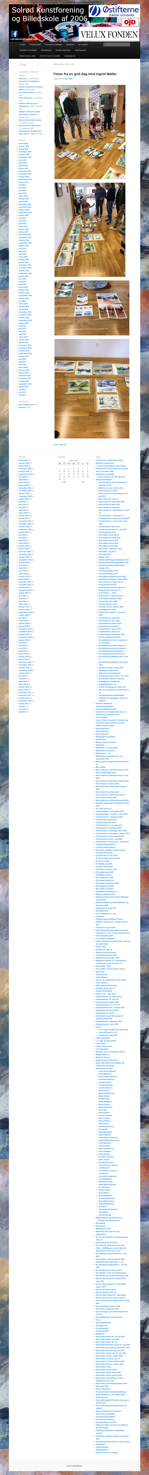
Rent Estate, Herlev (103, 1367)
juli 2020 (22, 301)
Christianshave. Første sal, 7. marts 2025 (112, 842)
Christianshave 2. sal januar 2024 (109, 817)
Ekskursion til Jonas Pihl (106, 908)
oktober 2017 (24, 381)
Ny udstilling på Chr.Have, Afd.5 (108, 1270)
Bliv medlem (83, 45)
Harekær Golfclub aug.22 (106, 952)
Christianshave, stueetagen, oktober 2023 (112, 833)
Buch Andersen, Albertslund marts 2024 (112, 770)
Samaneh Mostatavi (107, 1198)
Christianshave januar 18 (106, 822)
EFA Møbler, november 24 (106, 891)
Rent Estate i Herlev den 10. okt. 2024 (111, 1353)
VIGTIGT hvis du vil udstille (50, 56)
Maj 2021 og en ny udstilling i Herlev (110, 1052)
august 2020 (24, 298)
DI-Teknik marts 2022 (104, 867)
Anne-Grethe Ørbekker (108, 1077)
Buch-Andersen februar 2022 (107, 784)
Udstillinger (100, 1444)
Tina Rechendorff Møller (105, 1417)
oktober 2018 (24, 351)
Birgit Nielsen (104, 1096)
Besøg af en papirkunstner (109, 1220)
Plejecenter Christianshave (110, 673)
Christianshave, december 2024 (108, 828)
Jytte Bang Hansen (106, 1149)
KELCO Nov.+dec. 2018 (108, 601)
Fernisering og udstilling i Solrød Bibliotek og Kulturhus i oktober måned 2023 (112, 922)
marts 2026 (23, 143)
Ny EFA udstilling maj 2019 (109, 637)
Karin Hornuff (104, 1154)
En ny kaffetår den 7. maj (106, 914)
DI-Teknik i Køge (102, 861)
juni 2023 (22, 218)
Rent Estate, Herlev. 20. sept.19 (111, 679)
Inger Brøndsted (105, 1132)
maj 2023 (22, 221)
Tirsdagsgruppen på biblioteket (111, 695)
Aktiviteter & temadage (28, 50)
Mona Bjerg (100, 1223)
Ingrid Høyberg (105, 1135)
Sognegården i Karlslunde (109, 681)
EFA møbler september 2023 (107, 883)
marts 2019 (23, 337)
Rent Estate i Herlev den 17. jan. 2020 (114, 676)
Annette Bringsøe (106, 1085)
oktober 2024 (24, 177)
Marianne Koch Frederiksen (107, 1060)
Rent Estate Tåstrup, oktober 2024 (109, 1364)
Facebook (100, 916)
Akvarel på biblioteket (104, 706)
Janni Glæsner (102, 977)
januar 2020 (23, 309)
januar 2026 (23, 149)
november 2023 (25, 207)
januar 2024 (23, 201)
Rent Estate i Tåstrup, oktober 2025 (110, 1361)
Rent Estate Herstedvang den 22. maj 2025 (113, 1345)
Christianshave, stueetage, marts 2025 (111, 831)
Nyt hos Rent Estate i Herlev (30, 120)
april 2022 (23, 254)
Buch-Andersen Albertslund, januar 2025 (112, 781)
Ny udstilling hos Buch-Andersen (112, 645)
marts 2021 (23, 287)
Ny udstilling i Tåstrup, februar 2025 (110, 1259)
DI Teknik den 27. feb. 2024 (106, 856)
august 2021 (24, 276)
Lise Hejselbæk (102, 1049)
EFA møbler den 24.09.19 (109, 535)
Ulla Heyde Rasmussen (108, 1209)
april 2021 (23, 284)
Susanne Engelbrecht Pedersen (108, 1411)
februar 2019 (24, 340)
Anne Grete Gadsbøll (107, 1071)
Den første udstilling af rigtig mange (110, 850)
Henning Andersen (106, 1126)
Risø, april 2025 (102, 1386)
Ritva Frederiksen (103, 1389)
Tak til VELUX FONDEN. (105, 1414)
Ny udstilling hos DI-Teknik (106, 1243)
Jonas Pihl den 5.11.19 (108, 1032)
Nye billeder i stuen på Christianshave (111, 1273)
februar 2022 (24, 260)
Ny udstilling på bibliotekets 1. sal (109, 1262)
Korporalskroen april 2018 (109, 618)
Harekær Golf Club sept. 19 (110, 590)
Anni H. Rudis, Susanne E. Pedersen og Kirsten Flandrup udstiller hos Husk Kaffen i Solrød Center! (112, 723)
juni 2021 (22, 279)
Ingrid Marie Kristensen (108, 1137)
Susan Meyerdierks (106, 1201)
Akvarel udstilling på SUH (106, 709)
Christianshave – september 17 (111, 516)
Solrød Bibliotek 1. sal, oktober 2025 (110, 1395)
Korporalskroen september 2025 (109, 1021)
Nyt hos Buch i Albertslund (30, 126)
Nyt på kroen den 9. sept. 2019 (111, 668)
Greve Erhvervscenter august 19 (112, 587)
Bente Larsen (104, 1090)
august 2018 (24, 356)
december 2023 (25, 204)
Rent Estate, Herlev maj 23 (106, 1370)
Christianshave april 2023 (106, 820)
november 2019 (25, 315)
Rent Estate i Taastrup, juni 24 (108, 1359)
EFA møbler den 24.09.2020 (110, 538)
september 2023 (25, 213)
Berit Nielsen (101, 739)
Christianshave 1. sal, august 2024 (110, 811)
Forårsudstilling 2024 (104, 936)
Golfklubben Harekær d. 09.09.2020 (113, 579)
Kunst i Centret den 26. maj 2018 (112, 477)
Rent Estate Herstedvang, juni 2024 (110, 1350)
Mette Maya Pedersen (107, 1184)
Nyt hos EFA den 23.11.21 (106, 1292)
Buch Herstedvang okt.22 (106, 773)
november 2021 (25, 268)
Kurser (98, 1027)
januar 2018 (23, 373)
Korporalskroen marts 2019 (110, 629)
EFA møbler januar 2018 (108, 540)
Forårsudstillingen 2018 (108, 571)
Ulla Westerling (105, 1215)
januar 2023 (23, 232)
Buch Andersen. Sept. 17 (109, 499)
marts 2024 (23, 196)
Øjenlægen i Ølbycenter (108, 670)
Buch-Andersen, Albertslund (107, 792)
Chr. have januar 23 (103, 809)
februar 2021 (24, 290)
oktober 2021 (24, 271)
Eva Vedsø (103, 1110)
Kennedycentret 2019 (107, 610)
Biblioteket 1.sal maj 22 (105, 751)
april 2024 (23, 193)
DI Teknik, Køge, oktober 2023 (108, 858)
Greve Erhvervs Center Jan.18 (111, 582)
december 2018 (25, 345)
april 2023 (23, 224)
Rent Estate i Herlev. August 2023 (109, 1356)
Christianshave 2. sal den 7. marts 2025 (111, 814)
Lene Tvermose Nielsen (108, 1165)
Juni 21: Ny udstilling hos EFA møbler (111, 980)
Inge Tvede (100, 972)
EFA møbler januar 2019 (108, 543)
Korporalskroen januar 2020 (110, 623)
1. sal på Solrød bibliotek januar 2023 (111, 466)
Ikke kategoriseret (26, 405)
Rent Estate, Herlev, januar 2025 (108, 1375)
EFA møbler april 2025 (104, 872)
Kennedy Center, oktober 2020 (111, 607)
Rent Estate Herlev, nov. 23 (106, 1342)
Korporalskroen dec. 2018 (109, 621)
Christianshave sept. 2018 (109, 527)
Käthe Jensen (104, 1160)
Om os (98, 1320)
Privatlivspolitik (35, 45)
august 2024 (24, 182)
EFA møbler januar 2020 (108, 546)
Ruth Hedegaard (105, 1196)
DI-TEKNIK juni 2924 (104, 864)
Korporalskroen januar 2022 (107, 1010)
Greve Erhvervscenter (107, 585)
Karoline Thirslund (106, 1157)
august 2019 (24, 323)
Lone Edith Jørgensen (108, 1176)
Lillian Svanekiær (103, 1038)
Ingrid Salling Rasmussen (109, 1140)
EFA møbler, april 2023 (105, 886)
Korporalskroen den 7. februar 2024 (110, 1008)
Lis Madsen (103, 1173)
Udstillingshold (69, 56)
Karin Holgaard (105, 1151)
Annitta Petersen (105, 1088)
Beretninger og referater (105, 737)
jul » (83, 482)
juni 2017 (22, 392)
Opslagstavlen (46, 50)
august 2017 (24, 387)
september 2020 (25, 295)
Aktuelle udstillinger (63, 50)
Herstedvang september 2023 (107, 958)
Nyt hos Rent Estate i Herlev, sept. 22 (111, 1298)
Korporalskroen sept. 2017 (109, 632)
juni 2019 (22, 329)
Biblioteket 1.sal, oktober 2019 (111, 488)
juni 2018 (22, 359)
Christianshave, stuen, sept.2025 (109, 839)
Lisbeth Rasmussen (104, 1046)
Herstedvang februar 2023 (106, 955)
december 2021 (25, 265)
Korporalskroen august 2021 (107, 1002)
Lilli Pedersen (104, 1168)
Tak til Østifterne (25, 98)
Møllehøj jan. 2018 (103, 1229)
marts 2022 (23, 257)
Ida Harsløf (103, 1129)
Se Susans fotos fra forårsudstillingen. (111, 1392)
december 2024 (25, 171)
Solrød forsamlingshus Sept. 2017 (112, 687)
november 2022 (25, 237)
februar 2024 (24, 199)
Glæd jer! (22, 79)
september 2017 (25, 384)
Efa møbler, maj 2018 (107, 552)
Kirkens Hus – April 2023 (106, 994)
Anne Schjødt (101, 717)
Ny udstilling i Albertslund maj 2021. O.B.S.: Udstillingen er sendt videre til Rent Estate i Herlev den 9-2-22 (111, 1248)
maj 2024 (22, 190)
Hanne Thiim (101, 947)
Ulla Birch (103, 1207)
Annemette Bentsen (107, 1079)
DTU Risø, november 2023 (106, 869)
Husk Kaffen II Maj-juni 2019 (110, 599)
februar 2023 (24, 229)
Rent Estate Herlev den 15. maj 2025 (110, 1336)
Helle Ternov (104, 1124)
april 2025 (23, 163)
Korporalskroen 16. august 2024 (109, 997)
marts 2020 (23, 304)
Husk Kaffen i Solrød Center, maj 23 (110, 969)
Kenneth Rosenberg (104, 991)
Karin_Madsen (101, 983)
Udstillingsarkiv (80, 50)
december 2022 (25, 235)
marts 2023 (23, 226)
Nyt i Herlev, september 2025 (107, 1309)
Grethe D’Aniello (105, 1115)
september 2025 (25, 157)
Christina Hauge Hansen (105, 845)
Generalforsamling (26, 92)
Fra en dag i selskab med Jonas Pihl (113, 1030)
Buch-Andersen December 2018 (111, 502)
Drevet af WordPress (74, 1466)
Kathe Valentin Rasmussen (106, 985)
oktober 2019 (24, 318)
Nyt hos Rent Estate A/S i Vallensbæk (111, 1295)
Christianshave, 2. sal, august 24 (109, 825)
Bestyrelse (70, 45)
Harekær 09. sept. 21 (104, 950)
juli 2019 (22, 326)
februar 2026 (24, 146)
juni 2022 (22, 249)
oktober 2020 (24, 293)
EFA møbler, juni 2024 (104, 889)
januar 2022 (23, 262)
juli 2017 (22, 389)
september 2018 (25, 353)
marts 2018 (23, 367)
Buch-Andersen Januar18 (109, 507)
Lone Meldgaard (105, 1179)
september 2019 (25, 320)
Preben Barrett (105, 1190)
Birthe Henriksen (105, 1107)
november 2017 (25, 378)
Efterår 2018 (103, 557)
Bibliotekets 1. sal (103, 753)
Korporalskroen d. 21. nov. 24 (107, 1005)
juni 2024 (22, 188)
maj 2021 (22, 282)
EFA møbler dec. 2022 (104, 878)
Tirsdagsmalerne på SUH (106, 1422)
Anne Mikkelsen (105, 1074)
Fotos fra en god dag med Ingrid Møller (85, 74)
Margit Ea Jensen (103, 1057)
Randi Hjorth (104, 1193)
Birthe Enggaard (105, 1101)
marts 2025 (23, 166)
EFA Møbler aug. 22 (103, 875)
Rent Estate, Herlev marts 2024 (108, 1372)
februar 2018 (24, 370)
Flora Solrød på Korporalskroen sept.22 (112, 930)
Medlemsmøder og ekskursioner (109, 1218)
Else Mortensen (102, 911)
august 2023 (24, 215)
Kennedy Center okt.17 (108, 604)
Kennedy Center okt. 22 (105, 988)
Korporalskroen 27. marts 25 (107, 999)
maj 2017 (22, 395)
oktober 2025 (24, 154)
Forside (22, 45)
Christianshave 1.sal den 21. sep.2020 (114, 518)
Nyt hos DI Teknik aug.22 (106, 1290)
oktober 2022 (24, 240)
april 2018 (23, 365)
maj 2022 (22, 251)
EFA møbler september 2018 (110, 549)
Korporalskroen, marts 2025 (107, 1024)
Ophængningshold (103, 1323)
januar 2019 (23, 342)
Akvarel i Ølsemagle (104, 703)
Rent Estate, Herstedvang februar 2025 (111, 1383)
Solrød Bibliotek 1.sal (107, 684)
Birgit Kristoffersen (106, 1093)
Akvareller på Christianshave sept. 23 (111, 712)
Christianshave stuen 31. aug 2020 (113, 529)
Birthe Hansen (104, 1104)
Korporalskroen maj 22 (105, 1013)
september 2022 (25, 243)
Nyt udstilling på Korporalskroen (109, 1317)
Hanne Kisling (104, 1118)
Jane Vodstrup (101, 974)
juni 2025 (22, 160)
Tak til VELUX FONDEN (28, 81)
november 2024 (25, 174)
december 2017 (25, 376)
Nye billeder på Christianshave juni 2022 (112, 1276)
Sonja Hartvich (102, 1397)
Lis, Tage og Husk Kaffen (106, 1041)
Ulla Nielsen (103, 1212)
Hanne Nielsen (105, 1121)
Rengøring (100, 1334)
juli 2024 (22, 185)
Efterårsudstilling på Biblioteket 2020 (114, 563)
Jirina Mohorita (105, 1143)
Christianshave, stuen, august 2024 (110, 836)
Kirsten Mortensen (106, 1162)
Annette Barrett (105, 1082)
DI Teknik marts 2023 (104, 853)
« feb (64, 482)
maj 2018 (22, 362)
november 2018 (25, 348)
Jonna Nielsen (104, 1146)
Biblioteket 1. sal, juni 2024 (106, 748)
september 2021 (25, 273)
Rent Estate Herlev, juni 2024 (107, 1339)
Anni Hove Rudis (102, 728)
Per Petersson (104, 1187)
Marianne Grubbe (106, 1182)
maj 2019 (22, 331)
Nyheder (63, 445)
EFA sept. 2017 (105, 554)
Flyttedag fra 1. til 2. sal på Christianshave (113, 933)
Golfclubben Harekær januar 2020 (112, 576)
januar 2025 (23, 168)
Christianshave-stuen (107, 532)
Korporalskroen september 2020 (112, 634)
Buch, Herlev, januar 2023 (106, 798)
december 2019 (25, 312)
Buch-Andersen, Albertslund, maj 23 (110, 795)
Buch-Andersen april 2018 (109, 504)
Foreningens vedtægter (53, 45)
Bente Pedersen (102, 731)
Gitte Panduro (104, 1113)
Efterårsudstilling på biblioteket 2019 (114, 560)
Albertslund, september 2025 (107, 715)
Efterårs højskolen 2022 (105, 894)
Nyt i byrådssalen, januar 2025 (108, 1306)
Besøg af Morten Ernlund (106, 742)
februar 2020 (24, 306)
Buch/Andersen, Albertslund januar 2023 (112, 800)
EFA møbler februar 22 (105, 880)
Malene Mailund (102, 1055)
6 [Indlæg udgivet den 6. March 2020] (78, 469)
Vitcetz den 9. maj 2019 (108, 1035)
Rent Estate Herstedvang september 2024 (112, 1348)
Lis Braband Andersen (108, 1171)
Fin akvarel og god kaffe (105, 927)
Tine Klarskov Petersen (105, 1419)
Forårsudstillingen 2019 (108, 574)
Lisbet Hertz (100, 1044)
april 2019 (23, 334)
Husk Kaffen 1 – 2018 (107, 593)
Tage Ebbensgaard (106, 1204)
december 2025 (25, 152)
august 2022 (24, 246)
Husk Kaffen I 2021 (103, 966)
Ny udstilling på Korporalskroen (112, 651)
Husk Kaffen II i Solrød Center (111, 596)
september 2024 (25, 179)
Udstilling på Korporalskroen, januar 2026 (112, 1442)
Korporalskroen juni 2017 (109, 626)
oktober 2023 (24, 210)
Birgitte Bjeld (104, 1099)
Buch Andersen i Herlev (108, 491)
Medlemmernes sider (27, 56)
